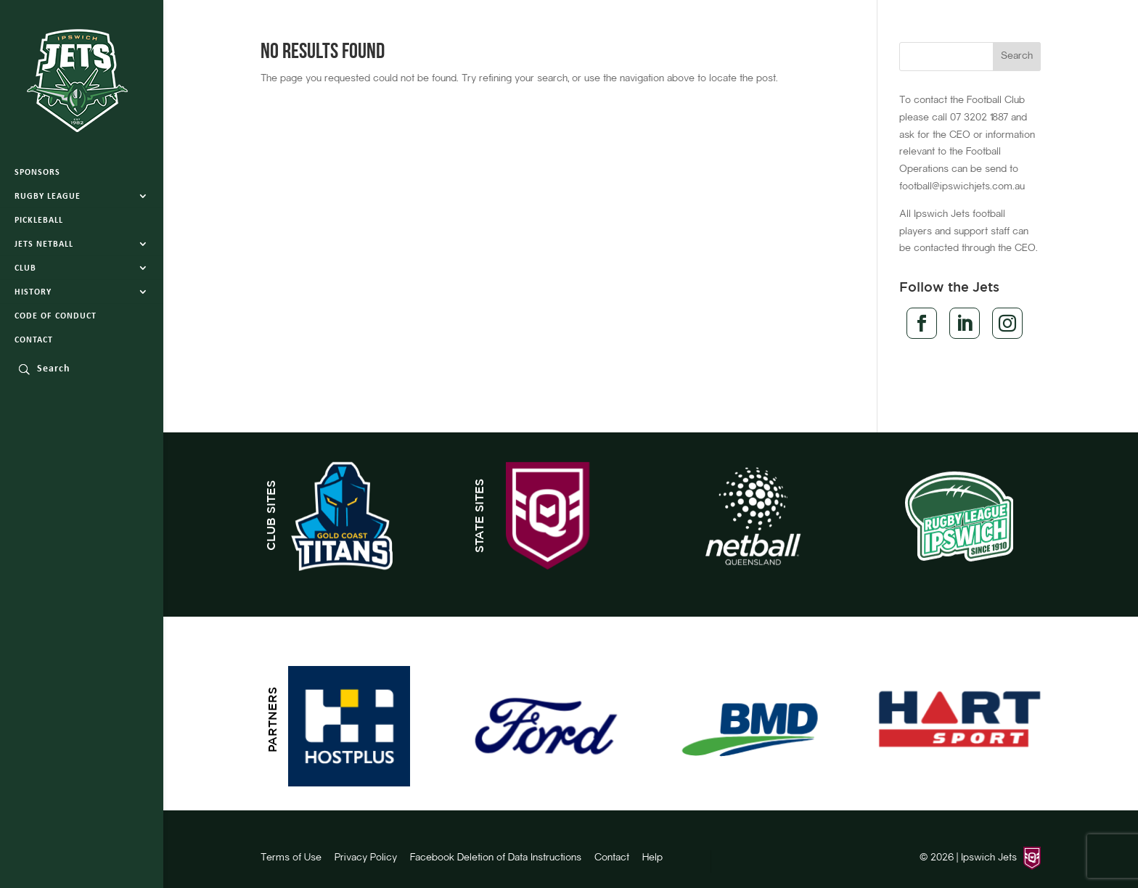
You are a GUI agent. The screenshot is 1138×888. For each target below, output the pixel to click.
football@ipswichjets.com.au (962, 187)
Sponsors (37, 172)
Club (25, 268)
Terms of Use (291, 858)
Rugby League (48, 196)
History (33, 292)
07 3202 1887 (979, 118)
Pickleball (39, 220)
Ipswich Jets (989, 858)
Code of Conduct (56, 316)
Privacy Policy (366, 858)
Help (652, 858)
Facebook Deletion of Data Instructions (495, 858)
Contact (34, 340)
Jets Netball (44, 244)
